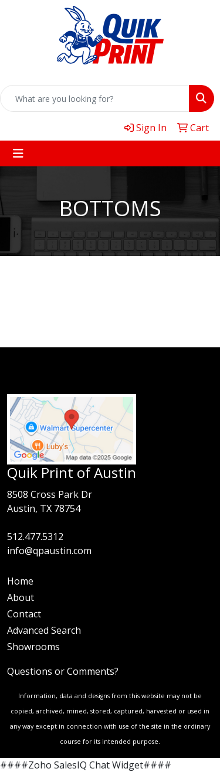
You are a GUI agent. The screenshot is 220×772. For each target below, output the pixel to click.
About (20, 597)
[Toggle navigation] (18, 153)
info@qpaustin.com (49, 550)
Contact (24, 613)
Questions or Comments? (63, 671)
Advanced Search (44, 630)
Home (20, 581)
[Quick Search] (94, 98)
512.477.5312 (35, 536)
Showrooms (33, 646)
